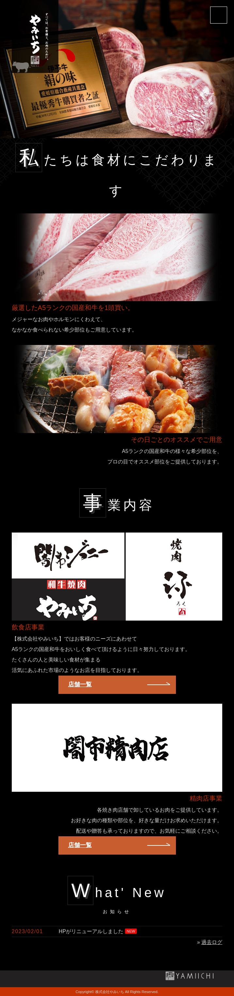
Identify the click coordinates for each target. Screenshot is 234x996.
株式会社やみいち (109, 992)
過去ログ (211, 942)
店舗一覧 (80, 684)
